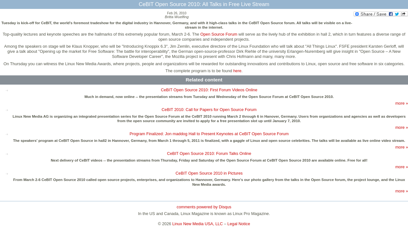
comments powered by (204, 207)
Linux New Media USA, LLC (197, 223)
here (237, 70)
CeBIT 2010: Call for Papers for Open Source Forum (209, 109)
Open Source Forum (218, 34)
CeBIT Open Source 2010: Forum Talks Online (209, 153)
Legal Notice (238, 223)
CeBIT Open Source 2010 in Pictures (209, 173)
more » (401, 103)
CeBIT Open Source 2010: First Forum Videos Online (209, 89)
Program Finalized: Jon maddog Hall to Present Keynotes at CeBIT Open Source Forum (208, 133)
